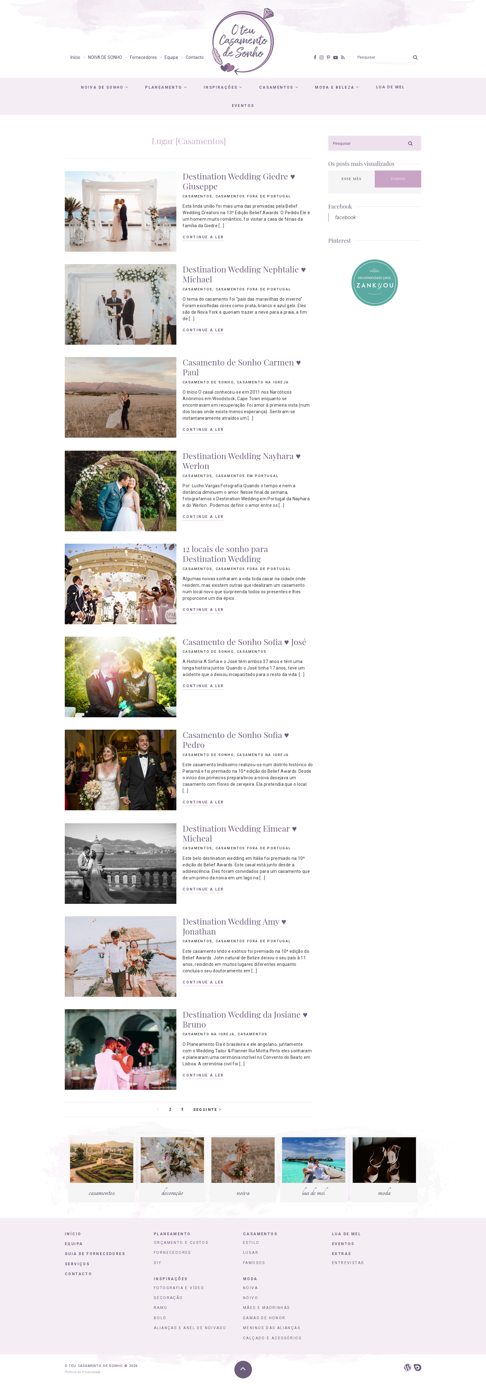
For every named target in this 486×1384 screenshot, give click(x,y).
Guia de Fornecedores (95, 1254)
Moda (250, 1279)
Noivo (250, 1298)
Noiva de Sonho (102, 87)
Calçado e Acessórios (272, 1338)
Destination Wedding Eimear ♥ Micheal (240, 833)
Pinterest (339, 240)
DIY (157, 1263)
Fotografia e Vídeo (179, 1288)
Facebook (340, 206)
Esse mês (351, 178)
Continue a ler (203, 237)
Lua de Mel (390, 87)
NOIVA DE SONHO (105, 57)
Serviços (77, 1264)
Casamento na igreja (263, 382)
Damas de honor (264, 1318)
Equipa (171, 57)
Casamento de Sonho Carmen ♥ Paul (242, 367)
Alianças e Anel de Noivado (190, 1328)
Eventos (243, 106)
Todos (398, 178)
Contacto (195, 57)
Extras (341, 1254)
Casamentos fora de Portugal (253, 196)
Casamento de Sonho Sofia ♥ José (244, 641)
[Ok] (415, 57)
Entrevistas (348, 1263)
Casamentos (276, 87)
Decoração (168, 1298)
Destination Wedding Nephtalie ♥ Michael (244, 274)
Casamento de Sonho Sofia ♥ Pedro (236, 739)
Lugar (250, 1252)
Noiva (250, 1288)
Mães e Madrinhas (266, 1308)
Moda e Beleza (334, 87)
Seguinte (207, 1109)
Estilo (251, 1242)
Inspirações (220, 87)
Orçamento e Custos (181, 1242)
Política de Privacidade (82, 1372)
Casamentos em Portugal (247, 476)
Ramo (161, 1308)
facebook (345, 217)
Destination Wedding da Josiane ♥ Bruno (245, 1019)
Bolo (160, 1318)
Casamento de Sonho (208, 382)
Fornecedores (143, 57)
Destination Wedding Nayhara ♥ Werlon (242, 460)
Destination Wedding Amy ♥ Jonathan (234, 926)
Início (75, 57)
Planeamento (163, 87)
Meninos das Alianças (271, 1328)
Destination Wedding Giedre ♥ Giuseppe (239, 181)
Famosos (254, 1263)
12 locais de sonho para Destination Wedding (225, 553)
